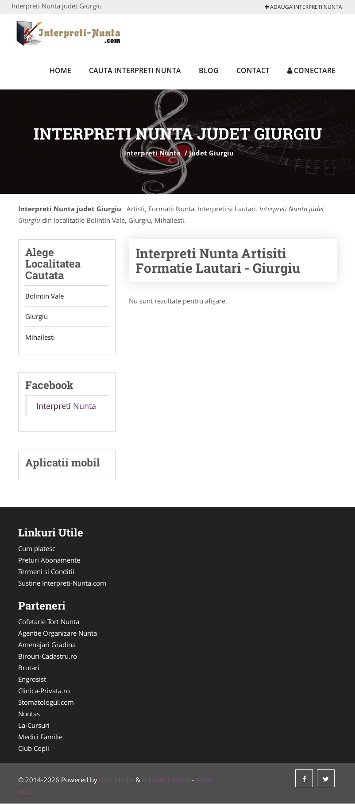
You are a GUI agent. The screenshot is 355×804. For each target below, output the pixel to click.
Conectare (311, 70)
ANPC (204, 780)
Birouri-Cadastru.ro (47, 656)
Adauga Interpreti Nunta (303, 7)
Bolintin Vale (44, 295)
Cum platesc (36, 548)
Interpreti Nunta (152, 152)
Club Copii (33, 748)
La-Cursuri (34, 725)
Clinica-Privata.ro (44, 691)
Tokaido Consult (166, 780)
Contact (253, 70)
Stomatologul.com (46, 702)
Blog (209, 70)
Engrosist (32, 679)
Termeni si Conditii (46, 571)
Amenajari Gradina (47, 645)
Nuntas (29, 714)
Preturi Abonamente (49, 560)
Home (60, 70)
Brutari (28, 668)
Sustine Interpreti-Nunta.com (62, 583)
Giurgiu (36, 316)
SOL (24, 791)
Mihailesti (40, 337)
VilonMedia (116, 780)
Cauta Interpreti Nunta (135, 70)
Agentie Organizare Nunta (57, 633)
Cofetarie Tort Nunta (48, 622)
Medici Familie (40, 737)
